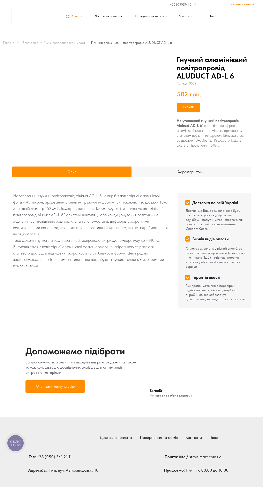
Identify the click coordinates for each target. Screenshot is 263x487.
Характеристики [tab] (191, 172)
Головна (8, 42)
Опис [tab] (71, 172)
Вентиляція (30, 42)
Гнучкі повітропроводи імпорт (64, 42)
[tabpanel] (131, 248)
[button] (55, 386)
